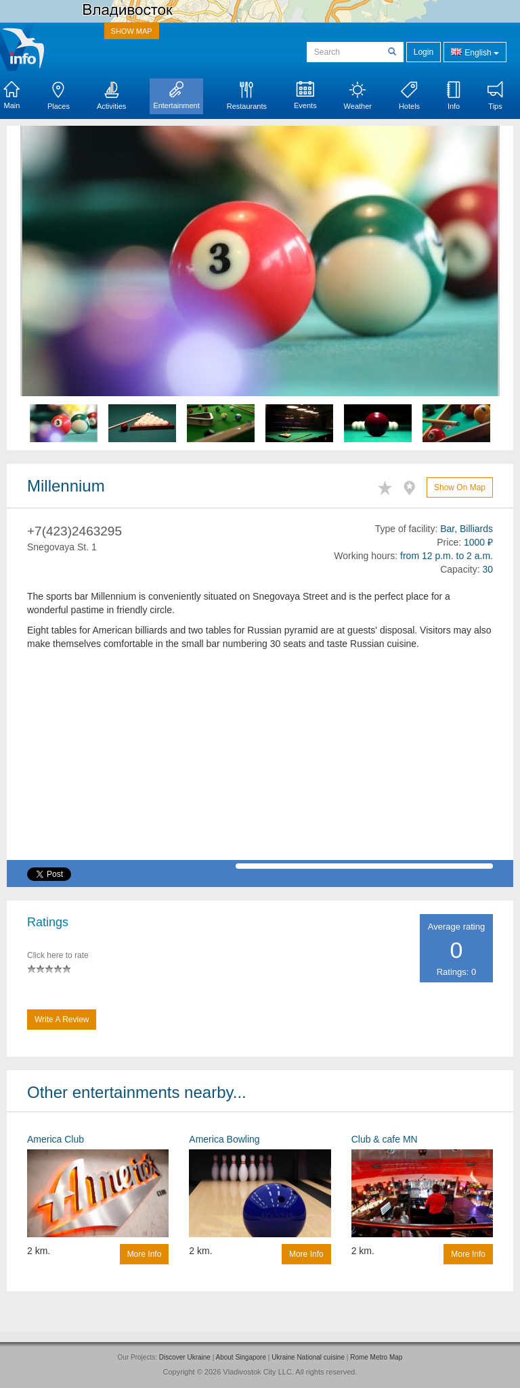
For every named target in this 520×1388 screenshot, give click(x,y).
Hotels (409, 95)
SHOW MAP (131, 31)
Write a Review (62, 1019)
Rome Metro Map (376, 1357)
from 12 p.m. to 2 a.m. (446, 555)
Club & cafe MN (384, 1139)
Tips (495, 95)
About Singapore (240, 1357)
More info (144, 1254)
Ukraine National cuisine (308, 1357)
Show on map (459, 487)
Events (305, 95)
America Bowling (224, 1139)
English (475, 51)
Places (58, 95)
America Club (55, 1139)
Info (453, 95)
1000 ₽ (478, 542)
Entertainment (176, 95)
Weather (358, 95)
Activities (111, 95)
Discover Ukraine (185, 1357)
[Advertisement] (260, 765)
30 (487, 569)
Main (11, 95)
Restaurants (247, 95)
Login (423, 52)
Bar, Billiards (466, 528)
